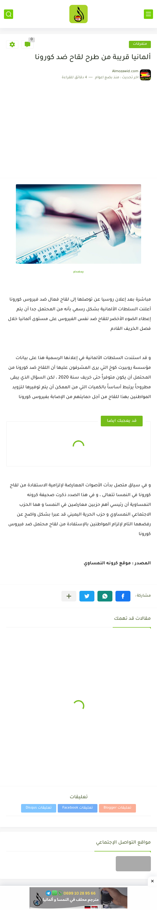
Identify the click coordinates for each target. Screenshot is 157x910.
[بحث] (8, 14)
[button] (122, 596)
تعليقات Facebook (77, 808)
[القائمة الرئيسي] (148, 14)
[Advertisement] (78, 126)
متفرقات (140, 44)
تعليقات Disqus (39, 808)
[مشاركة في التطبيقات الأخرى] (68, 596)
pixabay (78, 272)
